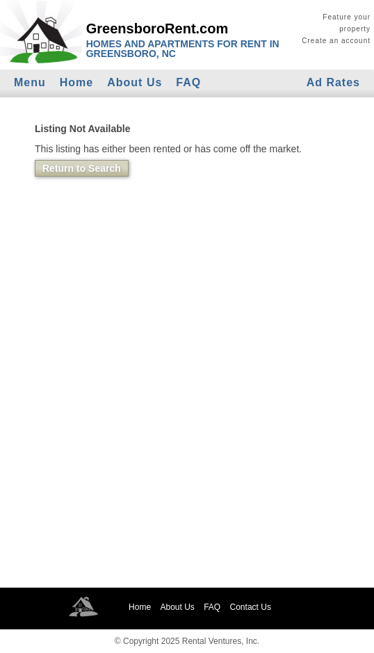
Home (76, 82)
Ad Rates (333, 82)
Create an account (336, 41)
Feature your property (347, 23)
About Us (134, 82)
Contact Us (250, 607)
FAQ (188, 82)
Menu (30, 82)
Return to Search (81, 168)
